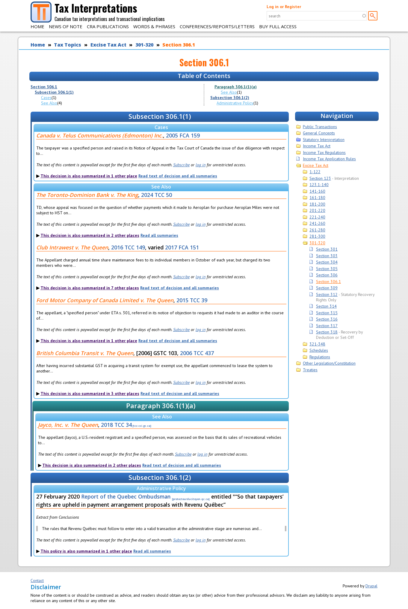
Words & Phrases (154, 26)
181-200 (317, 204)
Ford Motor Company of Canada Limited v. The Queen (104, 300)
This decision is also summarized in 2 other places (89, 235)
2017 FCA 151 (182, 247)
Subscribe (181, 164)
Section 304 (327, 262)
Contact (37, 580)
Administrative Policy (235, 103)
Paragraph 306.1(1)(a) (235, 86)
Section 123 (320, 178)
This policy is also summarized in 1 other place (86, 551)
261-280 (317, 230)
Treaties (310, 369)
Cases (46, 97)
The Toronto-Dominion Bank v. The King (87, 194)
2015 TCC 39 (191, 300)
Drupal (371, 586)
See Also (49, 103)
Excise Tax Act (108, 44)
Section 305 (327, 268)
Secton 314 (326, 306)
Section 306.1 (178, 44)
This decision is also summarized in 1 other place (88, 176)
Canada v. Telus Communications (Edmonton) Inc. (99, 135)
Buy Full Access (278, 26)
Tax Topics (67, 44)
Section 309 (327, 288)
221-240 (317, 217)
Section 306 (327, 275)
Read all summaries (159, 235)
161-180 (317, 197)
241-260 (317, 223)
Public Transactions (320, 126)
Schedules (318, 350)
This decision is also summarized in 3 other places (89, 393)
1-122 (315, 171)
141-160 (317, 191)
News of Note (65, 26)
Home (37, 26)
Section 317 (327, 325)
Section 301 (327, 249)
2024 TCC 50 (156, 194)
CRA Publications (108, 26)
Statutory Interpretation (323, 139)
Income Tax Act (316, 146)
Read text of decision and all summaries (177, 176)
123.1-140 (319, 184)
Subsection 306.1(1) (54, 92)
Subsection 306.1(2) (229, 97)
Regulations (319, 357)
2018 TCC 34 (116, 424)
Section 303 (327, 255)
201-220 (317, 210)
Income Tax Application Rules (329, 158)
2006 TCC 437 (197, 353)
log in (200, 164)
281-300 (317, 236)
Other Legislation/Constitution (329, 363)
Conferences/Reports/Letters (217, 26)
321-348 (317, 344)
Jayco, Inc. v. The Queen (68, 424)
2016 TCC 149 (128, 247)
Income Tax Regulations (324, 152)
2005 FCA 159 (183, 135)
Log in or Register (284, 6)
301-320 (144, 44)
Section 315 (327, 312)
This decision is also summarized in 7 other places (89, 288)
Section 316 (327, 319)
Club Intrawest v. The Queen (72, 247)
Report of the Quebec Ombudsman (125, 496)
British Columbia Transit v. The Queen (84, 353)
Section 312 (327, 294)
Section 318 (327, 332)
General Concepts (319, 133)
